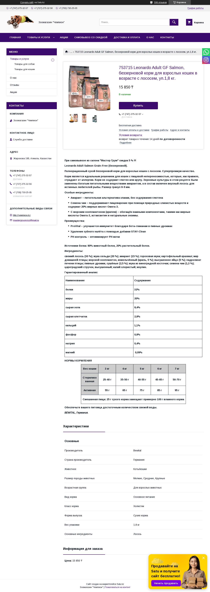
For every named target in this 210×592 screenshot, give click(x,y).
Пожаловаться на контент (117, 587)
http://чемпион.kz (22, 215)
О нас (150, 37)
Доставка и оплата (127, 37)
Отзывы (14, 85)
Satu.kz (120, 584)
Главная (15, 37)
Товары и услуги (38, 37)
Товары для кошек (24, 69)
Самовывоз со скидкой (90, 37)
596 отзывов (160, 2)
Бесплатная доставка (130, 125)
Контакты (167, 37)
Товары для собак (24, 64)
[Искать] (174, 22)
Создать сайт (27, 2)
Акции (64, 37)
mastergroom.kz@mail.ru (26, 220)
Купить (138, 105)
